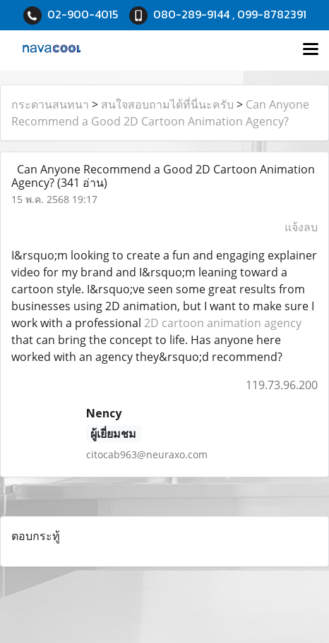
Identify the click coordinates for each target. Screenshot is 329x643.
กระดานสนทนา (50, 104)
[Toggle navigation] (310, 50)
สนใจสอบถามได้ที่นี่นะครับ (167, 104)
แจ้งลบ (301, 227)
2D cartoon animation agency (222, 323)
